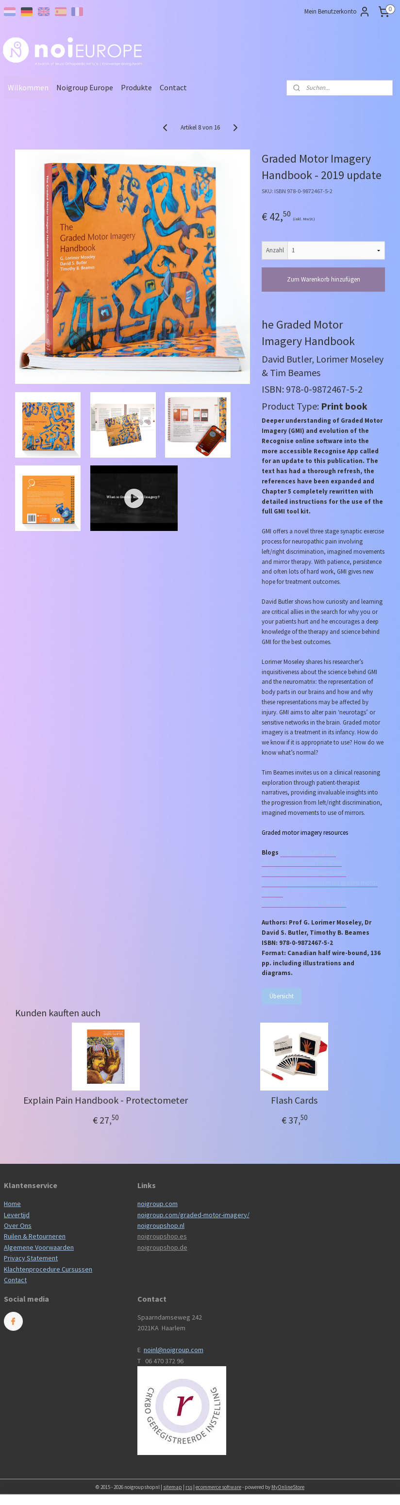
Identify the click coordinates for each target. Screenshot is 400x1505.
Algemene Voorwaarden (39, 1247)
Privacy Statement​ (31, 1258)
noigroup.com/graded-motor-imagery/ (193, 1214)
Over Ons (18, 1225)
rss (188, 1487)
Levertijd (17, 1214)
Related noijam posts (308, 852)
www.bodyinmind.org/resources (304, 903)
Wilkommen (28, 87)
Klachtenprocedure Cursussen (48, 1269)
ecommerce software (218, 1487)
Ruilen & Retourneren (35, 1236)
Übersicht (281, 996)
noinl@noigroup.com (173, 1349)
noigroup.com (157, 1203)
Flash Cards (294, 1100)
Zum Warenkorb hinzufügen (323, 279)
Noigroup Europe (84, 87)
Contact (173, 87)
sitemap (172, 1487)
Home (12, 1203)
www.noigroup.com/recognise (302, 862)
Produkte (136, 87)
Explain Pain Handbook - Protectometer (105, 1100)
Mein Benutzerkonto (337, 11)
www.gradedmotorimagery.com (304, 872)
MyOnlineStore (287, 1487)
